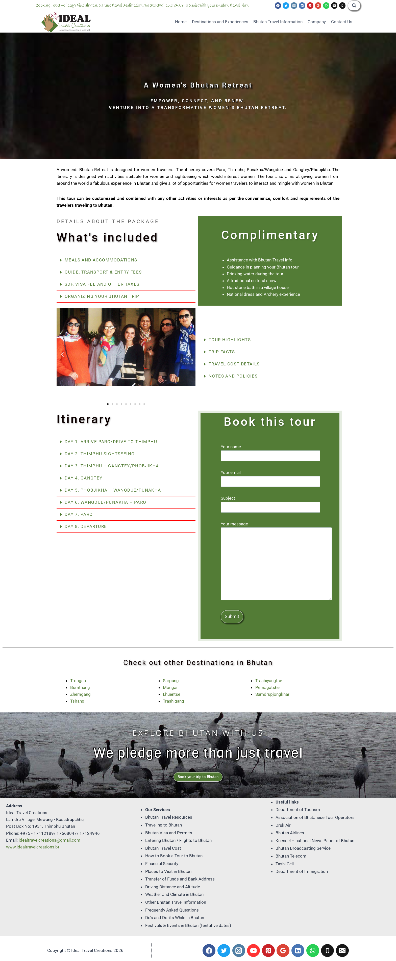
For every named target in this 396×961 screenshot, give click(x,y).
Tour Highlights (230, 339)
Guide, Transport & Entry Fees (103, 272)
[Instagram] (294, 5)
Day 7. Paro (79, 514)
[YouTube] (253, 950)
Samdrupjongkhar (272, 694)
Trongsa (78, 680)
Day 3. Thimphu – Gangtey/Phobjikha (112, 465)
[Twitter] (286, 5)
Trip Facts (222, 351)
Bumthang (80, 687)
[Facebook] (278, 5)
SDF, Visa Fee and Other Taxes (102, 284)
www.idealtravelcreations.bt (32, 846)
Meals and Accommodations (101, 259)
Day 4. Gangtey (84, 477)
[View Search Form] (354, 5)
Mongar (170, 687)
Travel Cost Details (234, 363)
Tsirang (77, 701)
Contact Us (341, 21)
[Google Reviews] (318, 5)
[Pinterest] (310, 5)
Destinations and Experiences (220, 21)
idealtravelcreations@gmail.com (49, 840)
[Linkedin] (302, 5)
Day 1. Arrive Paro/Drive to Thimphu (111, 441)
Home (181, 21)
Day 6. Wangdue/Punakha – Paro (105, 502)
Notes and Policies (233, 376)
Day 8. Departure (86, 526)
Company (317, 21)
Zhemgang (80, 694)
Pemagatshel (268, 687)
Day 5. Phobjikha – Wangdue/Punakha (113, 490)
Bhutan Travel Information (278, 21)
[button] (126, 260)
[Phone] (342, 5)
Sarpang (171, 680)
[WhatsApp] (326, 5)
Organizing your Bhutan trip (102, 296)
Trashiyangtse (268, 680)
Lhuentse (171, 694)
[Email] (334, 5)
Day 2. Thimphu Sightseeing (100, 453)
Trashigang (173, 701)
